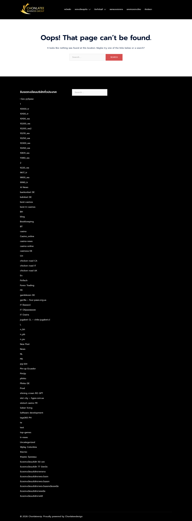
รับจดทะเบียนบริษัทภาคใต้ (31, 496)
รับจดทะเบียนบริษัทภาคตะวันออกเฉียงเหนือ (39, 486)
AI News (24, 187)
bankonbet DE (27, 192)
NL (21, 354)
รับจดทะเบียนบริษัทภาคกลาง (33, 471)
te (21, 422)
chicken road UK (28, 270)
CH (21, 256)
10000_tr (24, 108)
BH (21, 211)
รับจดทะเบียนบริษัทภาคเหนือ (32, 491)
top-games (25, 432)
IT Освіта (24, 314)
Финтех (23, 452)
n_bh (22, 329)
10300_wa (25, 143)
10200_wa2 (25, 128)
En (21, 275)
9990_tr (24, 182)
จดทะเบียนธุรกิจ (81, 9)
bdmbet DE (26, 197)
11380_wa (24, 158)
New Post (24, 344)
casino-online (27, 246)
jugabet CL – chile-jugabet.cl (35, 319)
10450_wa (25, 148)
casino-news (26, 241)
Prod (22, 388)
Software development (31, 412)
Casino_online (27, 236)
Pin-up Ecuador (28, 368)
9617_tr (23, 172)
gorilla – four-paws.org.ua (33, 300)
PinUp (23, 373)
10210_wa (25, 133)
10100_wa (25, 118)
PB (21, 359)
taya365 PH (25, 417)
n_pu (22, 339)
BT (21, 226)
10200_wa (25, 123)
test (22, 427)
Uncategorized (27, 442)
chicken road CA (28, 260)
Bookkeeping (27, 221)
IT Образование (28, 309)
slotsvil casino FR (28, 403)
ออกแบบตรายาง (116, 9)
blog (22, 216)
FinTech (23, 280)
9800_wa (24, 177)
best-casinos (26, 202)
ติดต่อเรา (148, 9)
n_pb (22, 334)
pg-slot (23, 363)
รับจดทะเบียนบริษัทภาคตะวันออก (34, 481)
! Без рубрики (26, 99)
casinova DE (26, 251)
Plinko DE (24, 383)
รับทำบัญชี (98, 9)
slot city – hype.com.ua (32, 398)
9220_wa (24, 167)
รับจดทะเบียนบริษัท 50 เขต (32, 461)
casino (23, 231)
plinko (23, 378)
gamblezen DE (27, 295)
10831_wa (24, 153)
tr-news (24, 437)
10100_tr (24, 113)
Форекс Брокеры (28, 457)
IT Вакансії (25, 305)
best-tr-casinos (27, 207)
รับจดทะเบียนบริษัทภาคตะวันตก (34, 476)
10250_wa (25, 138)
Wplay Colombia (28, 447)
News (22, 349)
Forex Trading (27, 285)
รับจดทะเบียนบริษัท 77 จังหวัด (34, 466)
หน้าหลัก (67, 9)
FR (21, 290)
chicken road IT (28, 265)
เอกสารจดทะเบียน (134, 9)
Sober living (26, 407)
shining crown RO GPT (31, 393)
